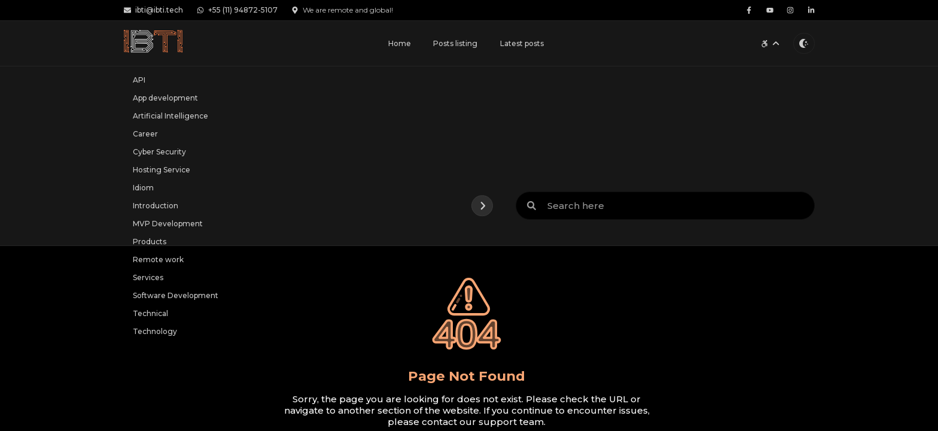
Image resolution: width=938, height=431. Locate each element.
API (139, 79)
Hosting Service (161, 169)
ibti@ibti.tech (154, 9)
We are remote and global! (342, 9)
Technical (150, 313)
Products (149, 241)
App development (165, 97)
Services (148, 277)
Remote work (158, 259)
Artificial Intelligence (170, 115)
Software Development (175, 295)
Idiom (143, 187)
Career (145, 133)
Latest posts (522, 43)
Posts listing (455, 43)
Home (399, 43)
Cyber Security (159, 151)
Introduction (155, 205)
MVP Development (168, 223)
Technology (155, 331)
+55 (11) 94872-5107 (237, 9)
